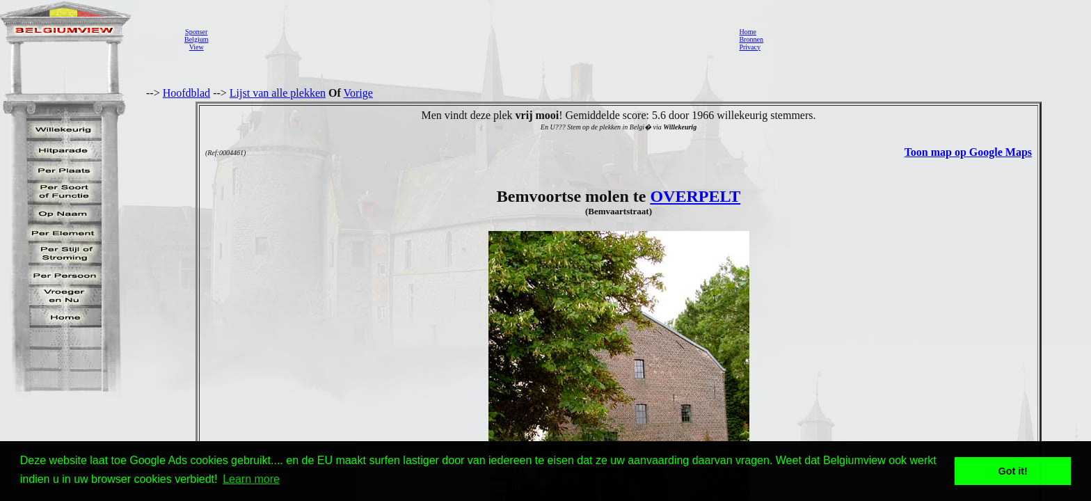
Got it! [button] (1013, 471)
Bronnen (751, 39)
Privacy (749, 47)
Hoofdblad (186, 93)
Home (747, 31)
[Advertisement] (469, 39)
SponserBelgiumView (196, 39)
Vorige (358, 93)
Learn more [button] (251, 479)
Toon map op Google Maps (968, 152)
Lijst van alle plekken (278, 93)
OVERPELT (695, 196)
